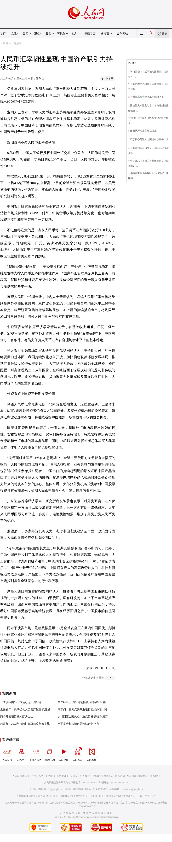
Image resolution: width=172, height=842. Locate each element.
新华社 (40, 78)
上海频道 (16, 43)
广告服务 (73, 776)
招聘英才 (61, 776)
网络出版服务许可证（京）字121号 (115, 802)
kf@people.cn (55, 789)
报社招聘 (50, 776)
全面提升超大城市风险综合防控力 (78, 723)
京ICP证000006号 (144, 802)
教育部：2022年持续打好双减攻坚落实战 (25, 723)
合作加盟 (85, 776)
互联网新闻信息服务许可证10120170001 (37, 796)
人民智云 (78, 753)
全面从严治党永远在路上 (143, 130)
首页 (3, 33)
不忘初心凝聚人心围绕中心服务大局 (149, 139)
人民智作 (92, 753)
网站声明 (120, 776)
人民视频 (64, 753)
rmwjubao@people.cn (132, 789)
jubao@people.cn (119, 782)
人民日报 (7, 753)
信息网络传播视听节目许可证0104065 (24, 802)
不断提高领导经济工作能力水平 (147, 96)
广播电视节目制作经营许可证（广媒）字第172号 (130, 796)
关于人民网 (37, 776)
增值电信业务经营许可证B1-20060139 (81, 796)
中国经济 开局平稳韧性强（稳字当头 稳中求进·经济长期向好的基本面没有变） (105, 702)
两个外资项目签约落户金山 (16, 716)
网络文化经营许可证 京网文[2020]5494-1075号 (70, 802)
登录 (164, 33)
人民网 (4, 43)
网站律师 (131, 776)
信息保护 (143, 776)
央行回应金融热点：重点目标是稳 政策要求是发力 (88, 716)
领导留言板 (49, 753)
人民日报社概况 (20, 776)
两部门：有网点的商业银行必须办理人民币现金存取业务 (92, 709)
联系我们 (155, 776)
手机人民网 (35, 753)
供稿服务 (96, 776)
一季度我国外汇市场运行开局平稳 (20, 702)
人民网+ (21, 753)
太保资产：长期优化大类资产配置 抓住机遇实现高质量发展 (36, 709)
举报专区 (89, 33)
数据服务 (108, 776)
